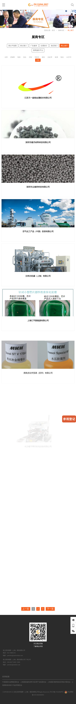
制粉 (19, 57)
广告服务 (33, 46)
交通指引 (44, 46)
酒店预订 (54, 46)
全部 (6, 57)
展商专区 (61, 30)
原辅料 (12, 57)
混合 (24, 57)
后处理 (50, 57)
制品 (62, 57)
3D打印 (68, 57)
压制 (30, 57)
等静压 (37, 57)
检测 (56, 57)
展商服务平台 (38, 50)
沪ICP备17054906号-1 (57, 692)
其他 (37, 60)
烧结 (43, 57)
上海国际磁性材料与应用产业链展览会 (33, 682)
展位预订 (23, 46)
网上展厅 (71, 30)
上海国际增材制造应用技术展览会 (59, 682)
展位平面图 (12, 46)
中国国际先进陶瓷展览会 (10, 682)
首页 (53, 30)
